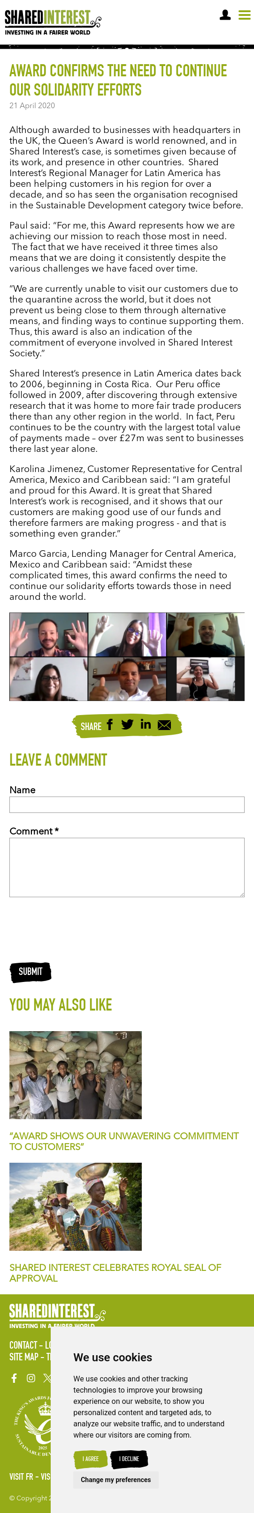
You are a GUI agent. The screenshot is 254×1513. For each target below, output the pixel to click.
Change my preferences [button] (116, 1479)
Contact (23, 1346)
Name (22, 791)
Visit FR (21, 1478)
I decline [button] (129, 1459)
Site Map (23, 1358)
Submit (30, 972)
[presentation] (80, 929)
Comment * (34, 832)
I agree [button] (91, 1459)
